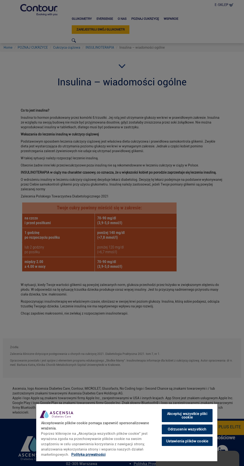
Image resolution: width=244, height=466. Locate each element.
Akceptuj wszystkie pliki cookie (187, 415)
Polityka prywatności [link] (88, 454)
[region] (126, 432)
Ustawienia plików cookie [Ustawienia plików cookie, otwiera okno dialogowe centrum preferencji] (187, 441)
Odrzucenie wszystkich (187, 429)
